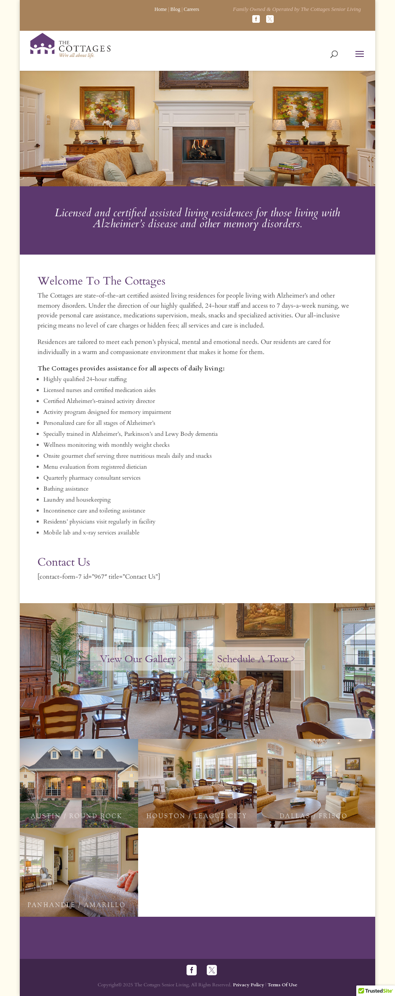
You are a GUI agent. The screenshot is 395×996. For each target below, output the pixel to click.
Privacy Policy (248, 985)
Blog (175, 9)
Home (161, 9)
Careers (191, 9)
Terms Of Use (282, 985)
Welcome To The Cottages (101, 281)
